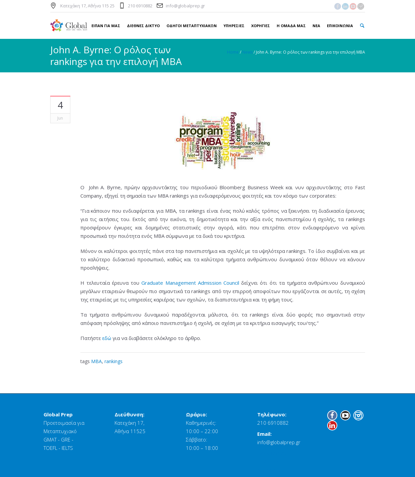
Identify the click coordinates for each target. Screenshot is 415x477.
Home (233, 52)
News (247, 52)
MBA (96, 361)
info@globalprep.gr (185, 6)
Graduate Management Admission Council (190, 282)
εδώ (106, 338)
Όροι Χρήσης (272, 453)
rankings (114, 361)
